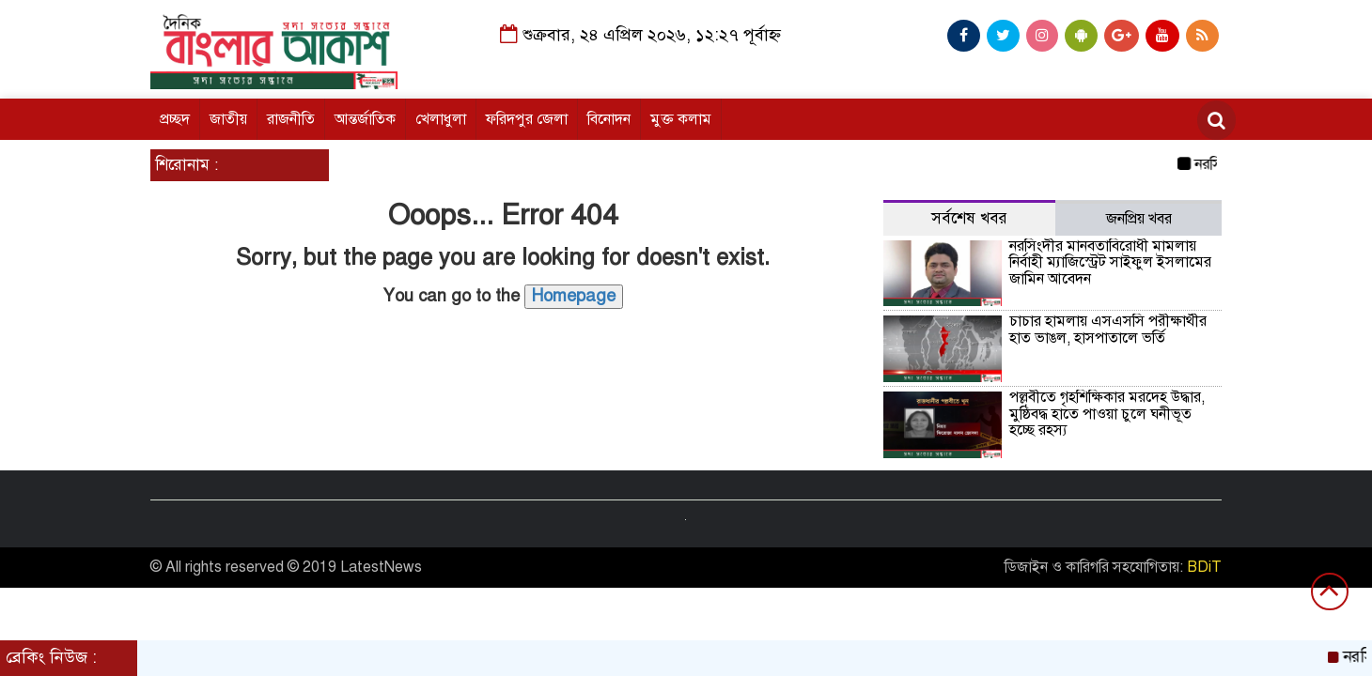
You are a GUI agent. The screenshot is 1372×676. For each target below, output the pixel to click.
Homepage (574, 295)
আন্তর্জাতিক (365, 119)
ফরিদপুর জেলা (527, 119)
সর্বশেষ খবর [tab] (969, 218)
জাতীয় (228, 119)
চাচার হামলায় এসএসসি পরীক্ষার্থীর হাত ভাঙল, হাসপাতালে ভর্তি (1108, 329)
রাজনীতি (291, 119)
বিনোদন (609, 119)
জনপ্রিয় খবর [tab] (1139, 218)
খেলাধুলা (440, 119)
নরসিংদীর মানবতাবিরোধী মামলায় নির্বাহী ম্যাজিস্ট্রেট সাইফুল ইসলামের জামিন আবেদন (1110, 262)
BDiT (1204, 567)
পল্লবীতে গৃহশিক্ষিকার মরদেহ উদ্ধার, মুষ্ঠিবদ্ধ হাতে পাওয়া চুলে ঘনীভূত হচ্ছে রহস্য (1107, 413)
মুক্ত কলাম (680, 119)
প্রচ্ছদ (175, 119)
